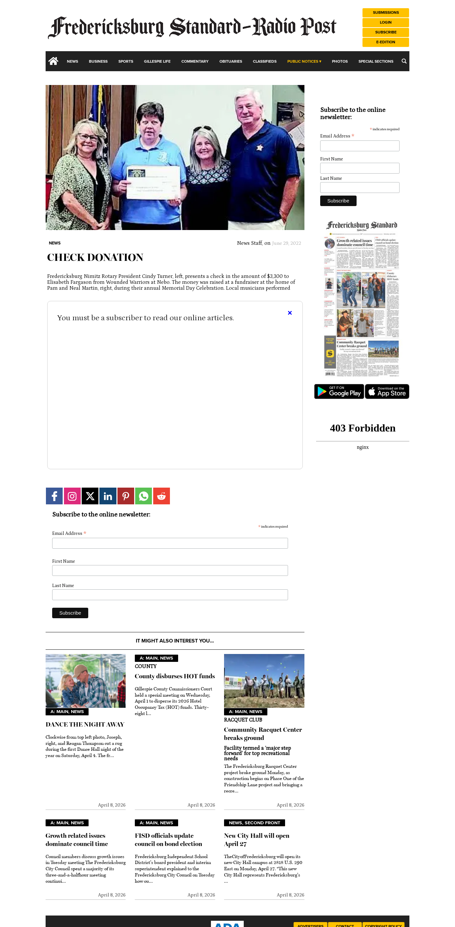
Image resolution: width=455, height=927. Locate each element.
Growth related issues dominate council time (77, 840)
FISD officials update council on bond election (168, 840)
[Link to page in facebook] (54, 496)
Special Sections (376, 61)
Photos (340, 61)
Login (386, 22)
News (72, 61)
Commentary (195, 61)
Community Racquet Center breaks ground (263, 734)
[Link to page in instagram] (72, 496)
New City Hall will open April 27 (256, 840)
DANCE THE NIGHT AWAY (85, 724)
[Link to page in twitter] (90, 496)
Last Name (63, 585)
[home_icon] (53, 61)
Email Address (69, 534)
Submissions (386, 12)
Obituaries (230, 61)
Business (98, 61)
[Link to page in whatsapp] (143, 496)
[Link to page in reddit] (161, 496)
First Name (63, 561)
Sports (125, 61)
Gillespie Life (157, 61)
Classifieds (265, 61)
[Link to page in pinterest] (125, 496)
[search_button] (404, 61)
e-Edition (385, 42)
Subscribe (386, 32)
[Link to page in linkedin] (107, 496)
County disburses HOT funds (175, 676)
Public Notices (302, 61)
